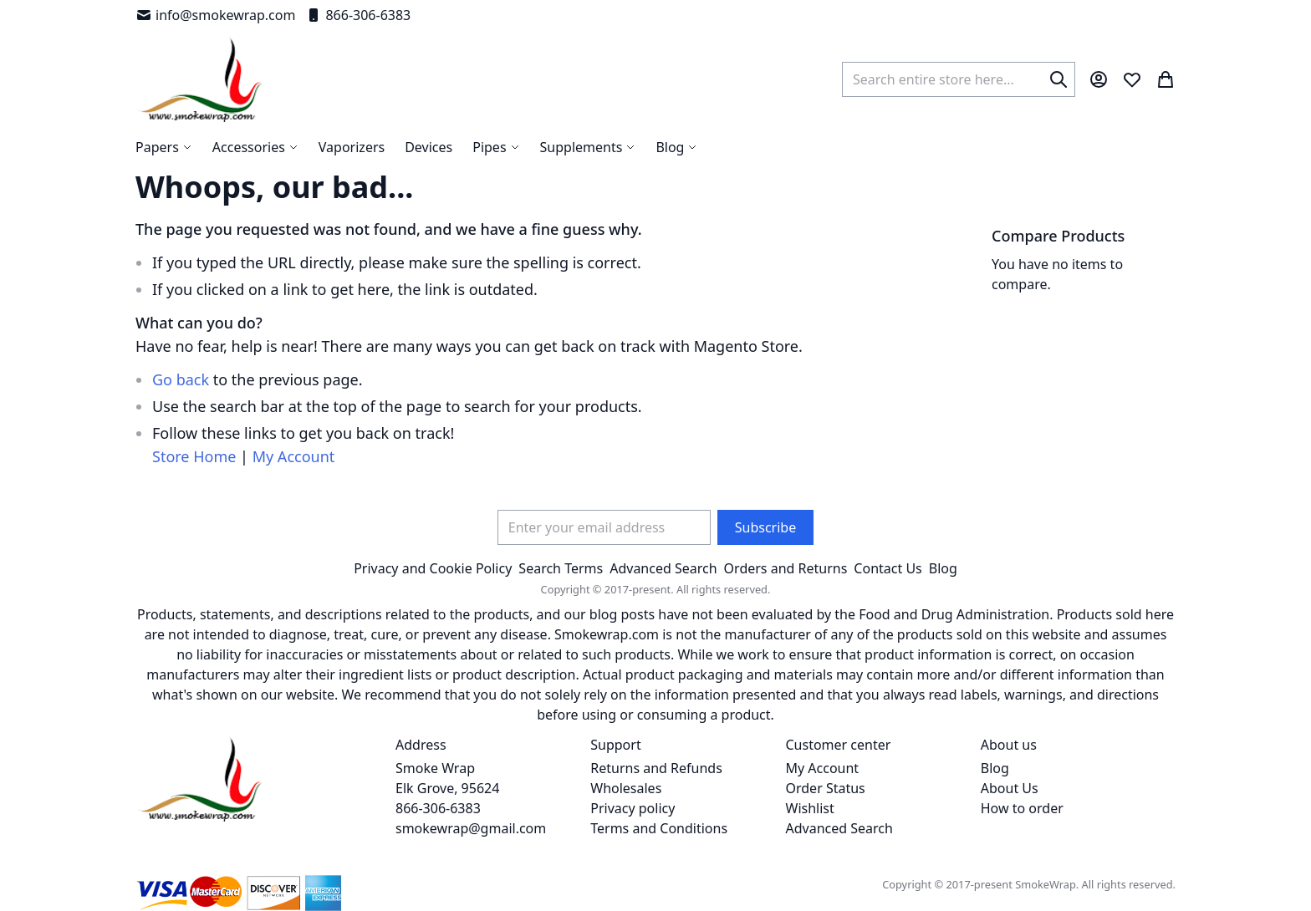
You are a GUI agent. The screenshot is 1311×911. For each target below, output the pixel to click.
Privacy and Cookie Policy (433, 568)
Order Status (825, 788)
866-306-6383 (358, 15)
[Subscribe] (765, 527)
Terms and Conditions (658, 828)
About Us (1009, 788)
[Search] (1058, 79)
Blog (943, 568)
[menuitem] (676, 147)
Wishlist (810, 808)
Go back (180, 379)
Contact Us (887, 568)
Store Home (194, 456)
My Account (294, 456)
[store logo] (200, 79)
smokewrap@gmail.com (470, 828)
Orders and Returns (786, 568)
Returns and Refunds (656, 768)
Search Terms (560, 568)
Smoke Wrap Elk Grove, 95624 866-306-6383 (447, 788)
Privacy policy (632, 808)
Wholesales (625, 788)
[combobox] (958, 79)
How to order (1022, 808)
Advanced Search (663, 568)
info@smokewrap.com (215, 15)
